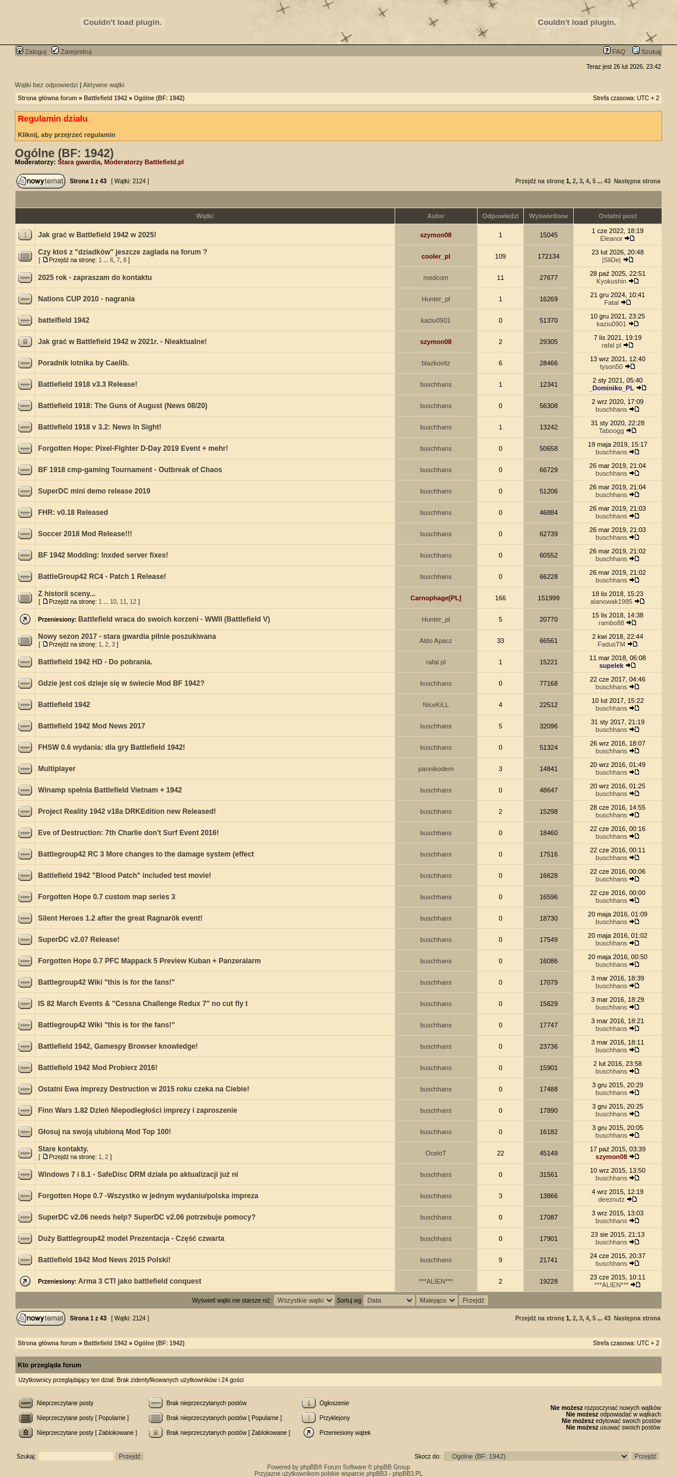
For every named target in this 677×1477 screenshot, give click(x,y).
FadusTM (611, 644)
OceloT (435, 1153)
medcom (436, 277)
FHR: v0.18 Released (73, 512)
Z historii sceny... (67, 594)
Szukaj (646, 51)
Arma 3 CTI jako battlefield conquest (139, 1281)
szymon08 (436, 234)
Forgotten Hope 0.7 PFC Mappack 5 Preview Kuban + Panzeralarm (149, 961)
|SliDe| (611, 259)
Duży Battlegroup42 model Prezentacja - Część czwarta (131, 1238)
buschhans (436, 384)
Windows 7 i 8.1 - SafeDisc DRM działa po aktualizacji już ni (138, 1174)
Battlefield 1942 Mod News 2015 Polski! (104, 1260)
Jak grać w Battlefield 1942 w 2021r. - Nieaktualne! (122, 342)
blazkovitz (435, 363)
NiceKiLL (436, 704)
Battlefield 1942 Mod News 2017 (91, 726)
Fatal (611, 302)
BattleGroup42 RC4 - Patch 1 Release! (102, 576)
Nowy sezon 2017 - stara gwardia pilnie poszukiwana (127, 636)
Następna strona (637, 181)
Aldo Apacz (435, 640)
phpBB (309, 1467)
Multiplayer (56, 769)
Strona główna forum (47, 98)
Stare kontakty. (63, 1149)
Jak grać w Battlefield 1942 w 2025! (97, 235)
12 (133, 602)
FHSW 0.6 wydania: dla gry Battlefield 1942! (111, 747)
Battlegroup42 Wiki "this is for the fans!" (106, 982)
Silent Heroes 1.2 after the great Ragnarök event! (120, 918)
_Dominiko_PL (611, 387)
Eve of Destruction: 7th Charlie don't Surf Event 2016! (128, 833)
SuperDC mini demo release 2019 (94, 491)
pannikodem (436, 768)
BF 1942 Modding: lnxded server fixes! (103, 555)
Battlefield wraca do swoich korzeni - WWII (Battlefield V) (174, 619)
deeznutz (611, 1199)
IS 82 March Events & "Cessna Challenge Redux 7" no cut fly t (142, 1003)
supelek (611, 665)
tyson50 (611, 366)
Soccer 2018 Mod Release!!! (85, 534)
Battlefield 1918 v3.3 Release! (87, 384)
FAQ (614, 51)
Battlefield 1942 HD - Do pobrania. (95, 662)
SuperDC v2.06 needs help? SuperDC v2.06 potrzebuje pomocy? (147, 1217)
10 (113, 602)
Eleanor (611, 238)
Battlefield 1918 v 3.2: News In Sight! (99, 427)
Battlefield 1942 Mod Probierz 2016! (97, 1068)
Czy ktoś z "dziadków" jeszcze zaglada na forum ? (122, 252)
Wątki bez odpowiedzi (46, 84)
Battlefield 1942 (105, 98)
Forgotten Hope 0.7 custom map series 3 (106, 897)
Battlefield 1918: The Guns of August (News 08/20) (123, 406)
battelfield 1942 (64, 320)
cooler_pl (435, 256)
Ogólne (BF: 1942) (159, 98)
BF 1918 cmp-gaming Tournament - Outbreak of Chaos (130, 470)
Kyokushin (611, 281)
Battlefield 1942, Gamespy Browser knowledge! (118, 1046)
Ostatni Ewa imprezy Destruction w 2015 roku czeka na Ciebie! (143, 1089)
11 (123, 602)
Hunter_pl (436, 299)
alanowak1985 (611, 601)
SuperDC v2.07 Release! (78, 939)
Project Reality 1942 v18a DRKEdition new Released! (127, 811)
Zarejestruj (71, 51)
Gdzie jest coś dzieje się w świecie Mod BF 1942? (121, 683)
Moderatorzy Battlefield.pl (143, 161)
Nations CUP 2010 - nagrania (86, 299)
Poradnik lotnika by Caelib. (83, 363)
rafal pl (611, 345)
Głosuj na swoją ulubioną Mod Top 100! (104, 1132)
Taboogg (611, 430)
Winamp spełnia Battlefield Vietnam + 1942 (110, 790)
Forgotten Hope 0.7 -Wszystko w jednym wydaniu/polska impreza (148, 1196)
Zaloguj (31, 51)
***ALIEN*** (436, 1281)
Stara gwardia (79, 161)
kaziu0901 (436, 320)
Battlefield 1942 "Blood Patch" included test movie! (124, 875)
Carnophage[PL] (436, 597)
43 (607, 181)
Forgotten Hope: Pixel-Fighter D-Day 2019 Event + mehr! (133, 448)
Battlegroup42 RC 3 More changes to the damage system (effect (146, 854)
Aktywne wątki (104, 84)
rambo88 (611, 622)
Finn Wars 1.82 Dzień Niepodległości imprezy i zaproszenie (137, 1110)
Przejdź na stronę (539, 181)
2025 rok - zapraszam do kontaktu (95, 277)
